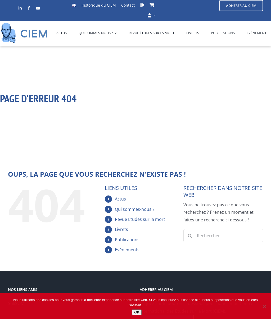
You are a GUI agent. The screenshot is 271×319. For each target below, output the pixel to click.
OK (136, 312)
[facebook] (29, 8)
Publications (127, 240)
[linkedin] (20, 8)
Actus (120, 199)
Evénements (127, 250)
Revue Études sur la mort (140, 219)
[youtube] (38, 8)
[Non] (264, 306)
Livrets (121, 229)
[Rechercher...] (223, 235)
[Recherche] (190, 235)
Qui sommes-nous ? (134, 209)
